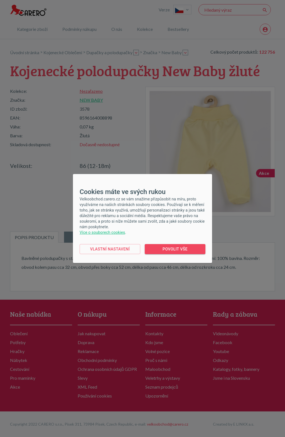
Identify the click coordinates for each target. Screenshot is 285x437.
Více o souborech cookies (102, 232)
